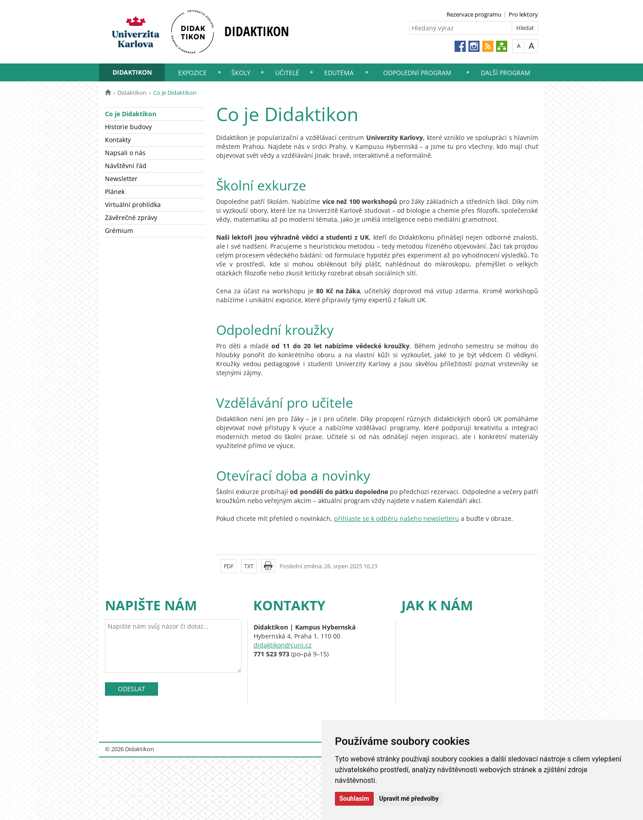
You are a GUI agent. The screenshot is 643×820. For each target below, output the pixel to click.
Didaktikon (132, 72)
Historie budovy (128, 127)
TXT (249, 566)
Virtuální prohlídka (133, 204)
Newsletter (121, 178)
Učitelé (287, 72)
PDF (229, 566)
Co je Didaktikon (130, 114)
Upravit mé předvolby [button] (408, 798)
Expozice (192, 72)
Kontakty (118, 139)
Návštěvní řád (125, 165)
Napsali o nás (125, 152)
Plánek (115, 191)
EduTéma (339, 72)
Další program (505, 72)
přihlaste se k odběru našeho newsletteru (396, 518)
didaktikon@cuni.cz (283, 645)
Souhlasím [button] (354, 798)
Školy (241, 72)
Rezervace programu (474, 14)
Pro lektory (523, 14)
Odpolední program (417, 72)
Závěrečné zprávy (131, 217)
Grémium (119, 230)
